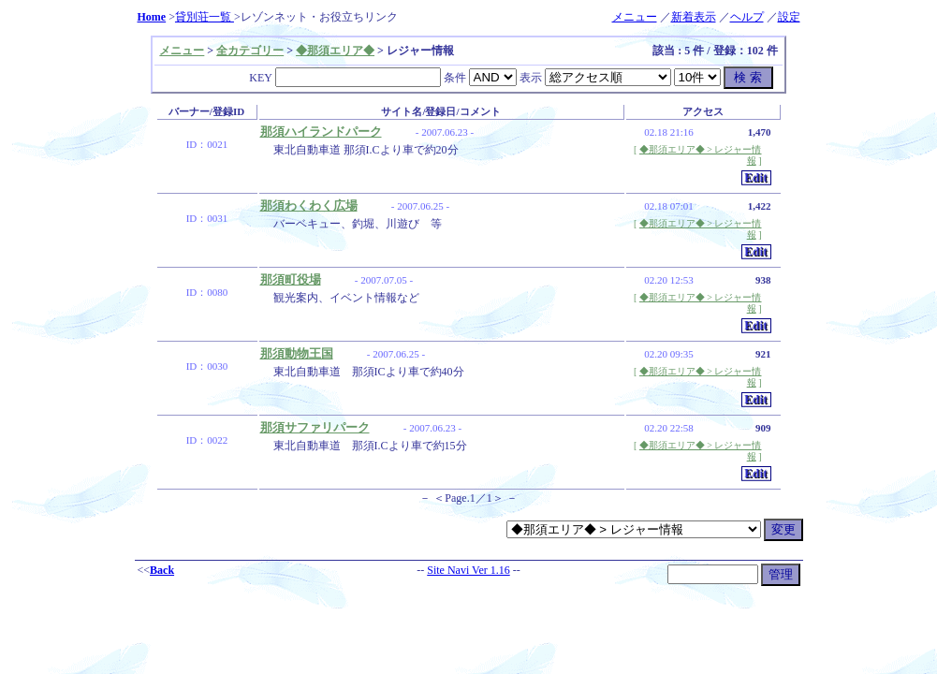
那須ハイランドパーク (321, 132)
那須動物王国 (296, 353)
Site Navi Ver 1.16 (468, 570)
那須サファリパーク (315, 427)
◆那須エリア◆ (335, 50)
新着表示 (693, 16)
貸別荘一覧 (204, 16)
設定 (789, 16)
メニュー (634, 16)
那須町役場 (290, 279)
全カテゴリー (250, 50)
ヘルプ (747, 16)
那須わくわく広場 (309, 205)
